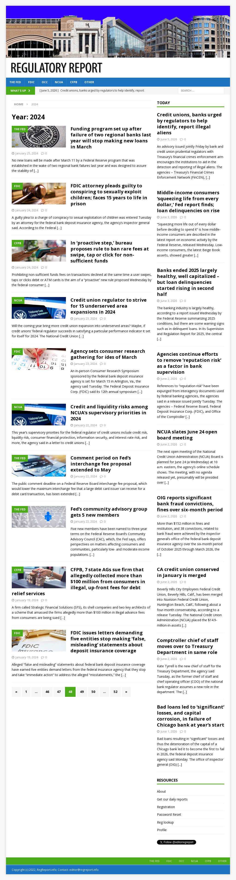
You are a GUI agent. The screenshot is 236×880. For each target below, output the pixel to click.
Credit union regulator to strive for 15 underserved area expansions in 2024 (109, 306)
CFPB (73, 82)
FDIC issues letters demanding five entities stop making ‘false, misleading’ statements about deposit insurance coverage (108, 642)
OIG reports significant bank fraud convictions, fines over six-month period (190, 503)
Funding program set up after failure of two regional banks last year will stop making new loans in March (111, 138)
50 (93, 691)
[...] (208, 177)
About (161, 791)
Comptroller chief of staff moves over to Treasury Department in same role (187, 646)
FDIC (31, 82)
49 (82, 691)
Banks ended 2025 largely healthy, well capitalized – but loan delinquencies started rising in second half (188, 282)
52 (115, 691)
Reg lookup (165, 822)
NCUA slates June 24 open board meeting (187, 435)
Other (89, 82)
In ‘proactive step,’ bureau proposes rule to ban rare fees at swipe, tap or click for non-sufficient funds (110, 252)
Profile (162, 830)
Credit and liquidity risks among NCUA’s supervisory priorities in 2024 (109, 412)
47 (59, 691)
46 (47, 691)
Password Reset (169, 814)
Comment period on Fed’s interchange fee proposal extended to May (101, 464)
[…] (36, 170)
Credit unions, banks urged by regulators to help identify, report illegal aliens (189, 124)
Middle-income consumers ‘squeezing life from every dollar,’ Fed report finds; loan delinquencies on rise (188, 201)
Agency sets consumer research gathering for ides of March (108, 354)
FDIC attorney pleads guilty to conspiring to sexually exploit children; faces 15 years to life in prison (109, 194)
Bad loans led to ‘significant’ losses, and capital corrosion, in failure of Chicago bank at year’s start (190, 716)
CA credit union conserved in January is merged (188, 572)
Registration (166, 807)
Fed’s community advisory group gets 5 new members (109, 512)
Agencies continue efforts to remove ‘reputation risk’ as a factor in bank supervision (189, 363)
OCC (45, 82)
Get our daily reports (172, 799)
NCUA (59, 82)
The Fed (15, 82)
